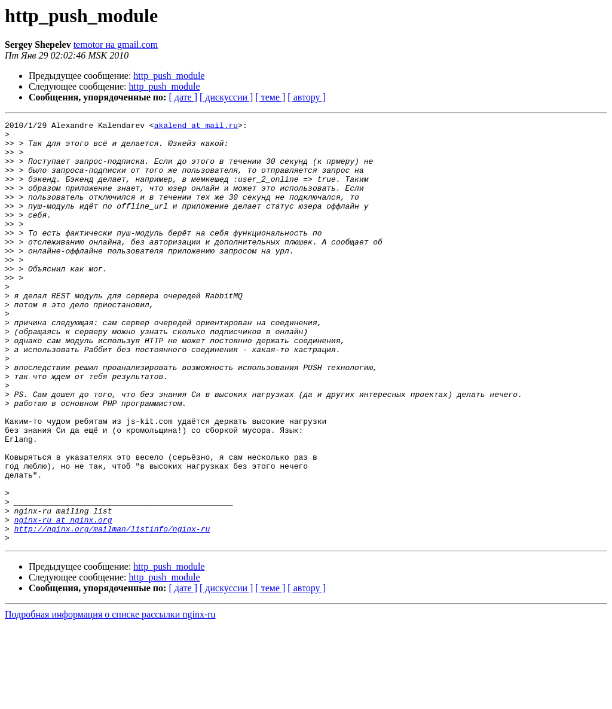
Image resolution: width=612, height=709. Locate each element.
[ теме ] (270, 97)
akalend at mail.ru (196, 126)
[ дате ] (183, 97)
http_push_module (168, 76)
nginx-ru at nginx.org (63, 600)
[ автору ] (306, 97)
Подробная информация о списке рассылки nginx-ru (110, 698)
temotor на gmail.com (116, 44)
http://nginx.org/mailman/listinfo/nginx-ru (112, 611)
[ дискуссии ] (226, 97)
